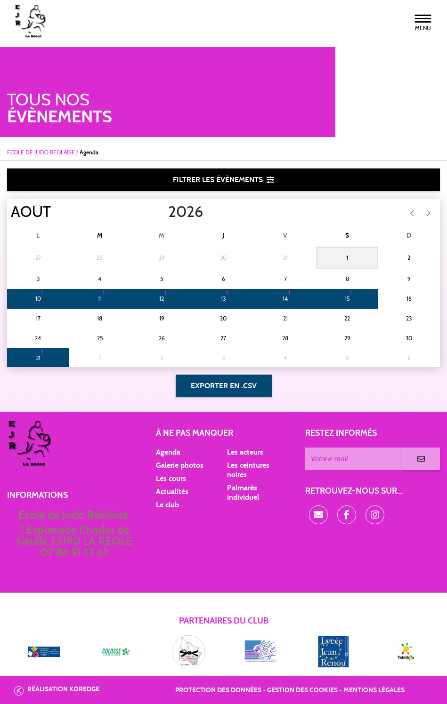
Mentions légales (374, 690)
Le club (167, 505)
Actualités (172, 492)
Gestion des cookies (302, 690)
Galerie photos (179, 465)
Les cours (171, 478)
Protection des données (218, 690)
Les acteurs (245, 452)
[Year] (161, 212)
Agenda (168, 452)
